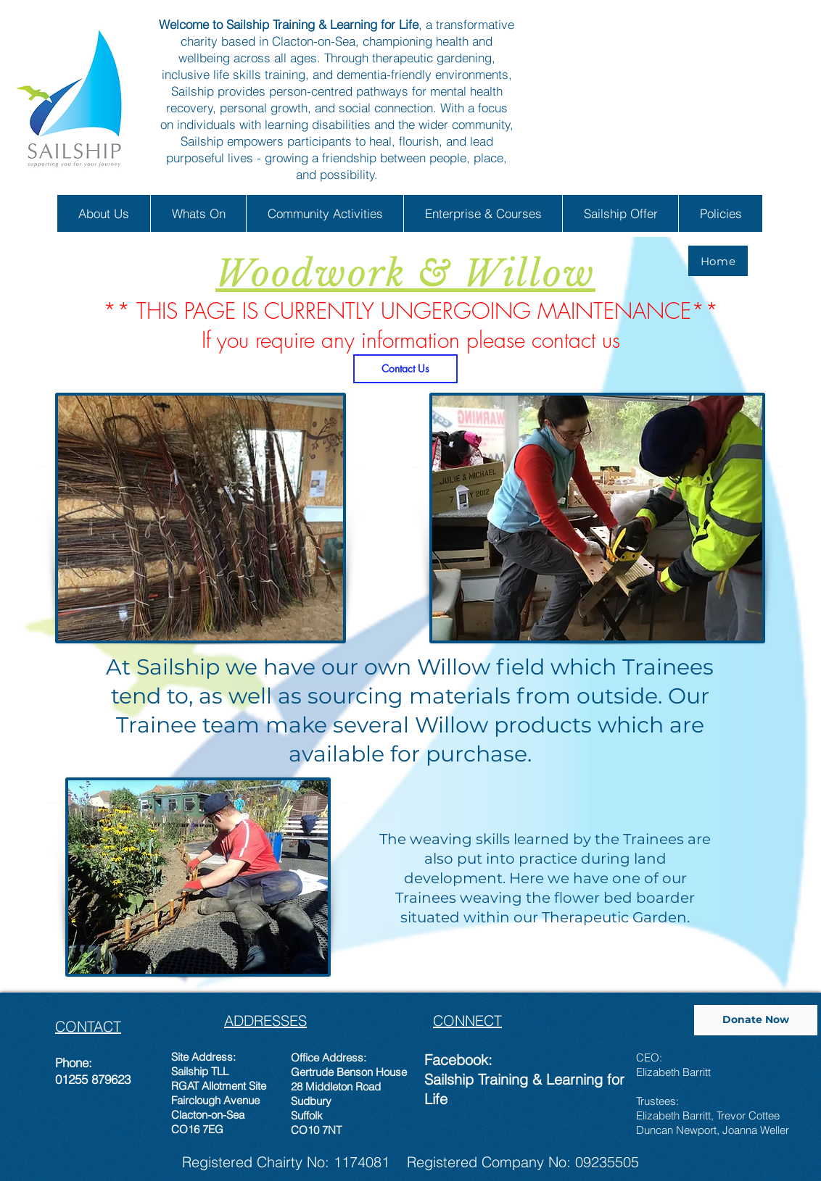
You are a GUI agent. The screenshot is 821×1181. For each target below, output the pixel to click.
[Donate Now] (755, 1020)
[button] (103, 213)
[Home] (718, 261)
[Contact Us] (405, 368)
